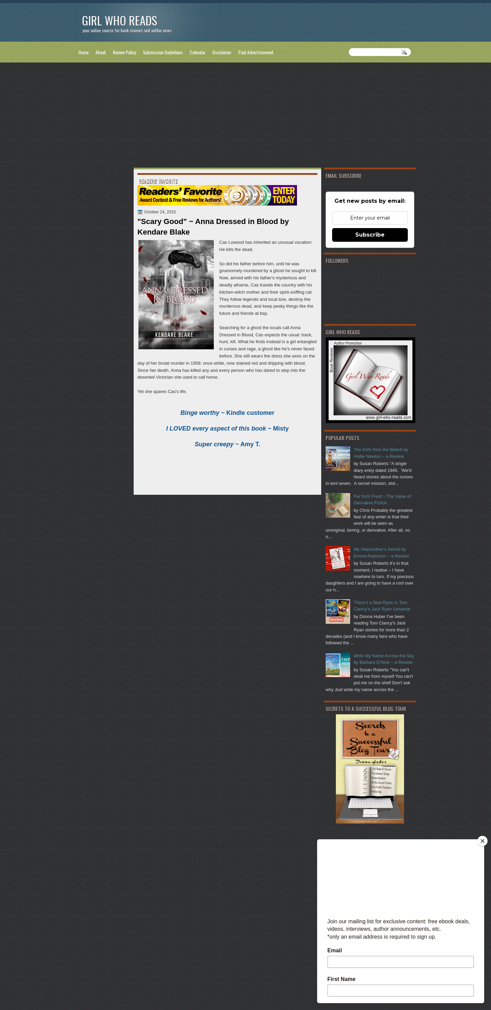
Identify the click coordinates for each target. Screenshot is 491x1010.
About (100, 52)
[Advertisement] (245, 116)
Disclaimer (222, 52)
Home (83, 52)
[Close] (482, 841)
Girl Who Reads (119, 20)
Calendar (198, 52)
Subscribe (370, 235)
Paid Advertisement (255, 52)
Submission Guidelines (163, 52)
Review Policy (124, 52)
